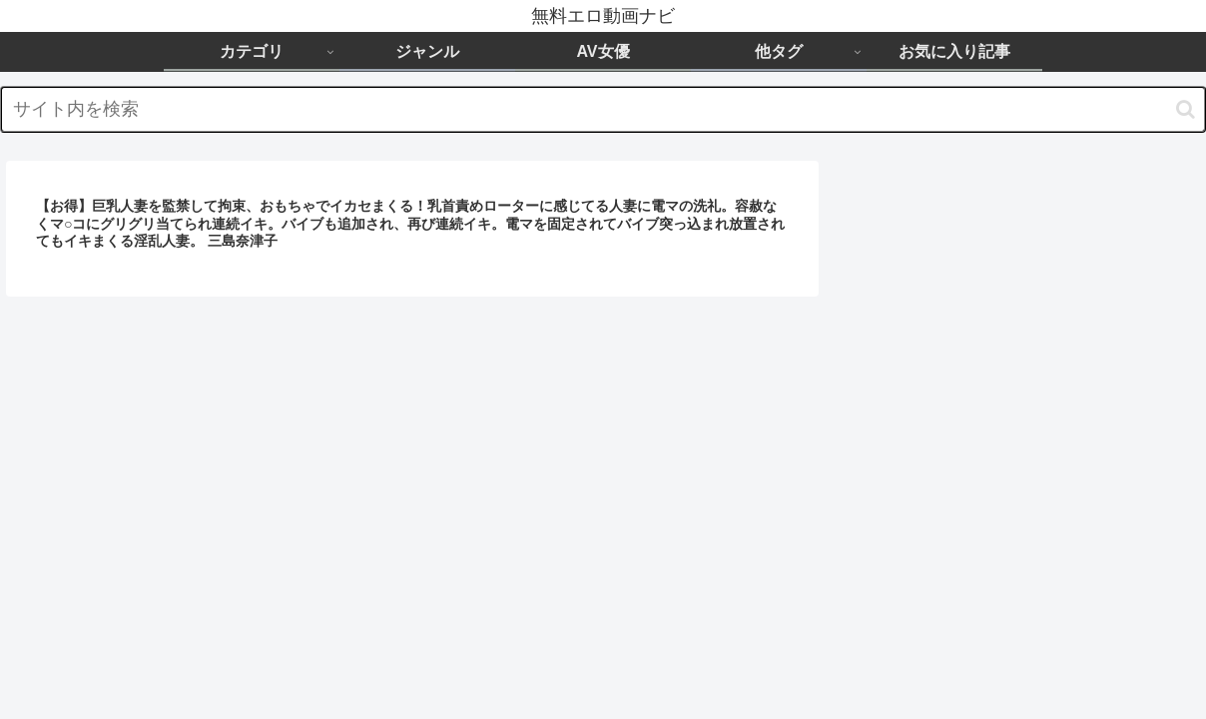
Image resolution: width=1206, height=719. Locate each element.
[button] (1185, 109)
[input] (603, 109)
